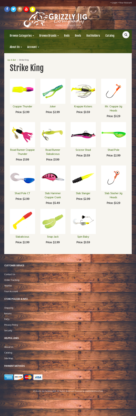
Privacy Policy (11, 325)
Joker (53, 106)
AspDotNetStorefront (94, 391)
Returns (8, 314)
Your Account (125, 3)
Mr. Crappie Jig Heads (113, 108)
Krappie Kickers (83, 106)
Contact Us (9, 274)
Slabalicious (22, 237)
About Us (16, 47)
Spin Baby (83, 237)
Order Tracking (11, 280)
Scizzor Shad (83, 150)
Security (8, 331)
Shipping (8, 308)
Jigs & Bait (11, 60)
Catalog (109, 35)
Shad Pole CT (22, 193)
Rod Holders (93, 35)
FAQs (6, 319)
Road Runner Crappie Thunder (22, 152)
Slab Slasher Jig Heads (113, 195)
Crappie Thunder (22, 106)
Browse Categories (22, 35)
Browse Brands (49, 35)
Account (33, 47)
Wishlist (8, 286)
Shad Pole (113, 150)
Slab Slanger (83, 193)
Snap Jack (53, 237)
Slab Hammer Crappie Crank (53, 195)
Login (114, 3)
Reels (78, 35)
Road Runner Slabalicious (53, 152)
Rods (67, 35)
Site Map (8, 358)
